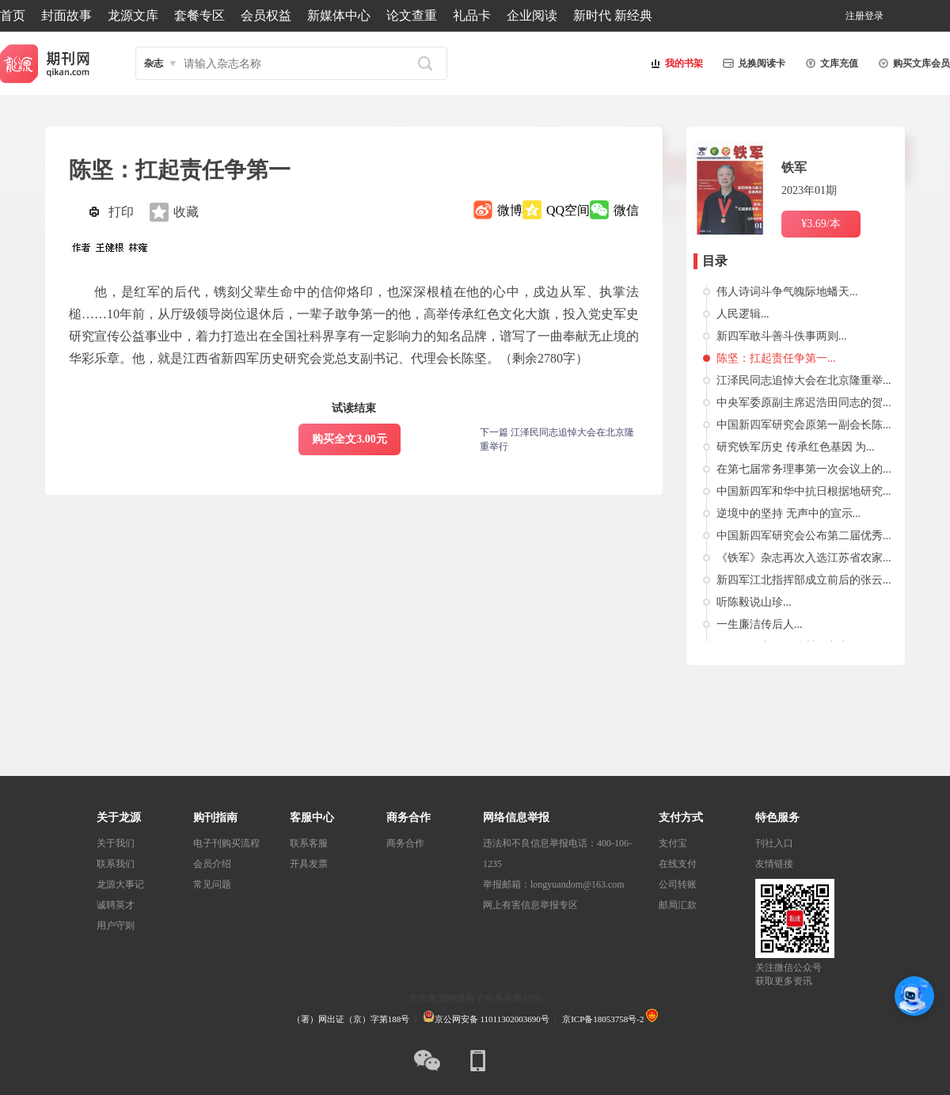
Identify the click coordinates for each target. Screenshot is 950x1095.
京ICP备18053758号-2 (603, 1019)
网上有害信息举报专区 (530, 905)
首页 (12, 15)
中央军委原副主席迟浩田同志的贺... (803, 403)
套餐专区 (199, 15)
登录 (874, 15)
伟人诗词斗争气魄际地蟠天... (787, 292)
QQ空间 (568, 210)
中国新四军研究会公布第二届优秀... (803, 536)
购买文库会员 (912, 63)
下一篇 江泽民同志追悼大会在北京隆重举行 (557, 439)
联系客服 (309, 843)
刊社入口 (774, 843)
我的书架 (674, 63)
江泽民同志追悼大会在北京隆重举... (803, 380)
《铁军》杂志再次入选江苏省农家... (803, 558)
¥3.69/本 (820, 224)
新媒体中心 (338, 15)
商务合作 (405, 843)
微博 (509, 210)
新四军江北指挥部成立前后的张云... (803, 580)
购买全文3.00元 (349, 439)
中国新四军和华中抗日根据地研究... (803, 491)
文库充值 (829, 63)
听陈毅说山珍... (754, 602)
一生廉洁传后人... (759, 624)
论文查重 (411, 15)
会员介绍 (212, 863)
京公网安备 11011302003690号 (486, 1019)
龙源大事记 (120, 884)
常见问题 (212, 884)
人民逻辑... (743, 314)
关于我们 (116, 843)
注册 (855, 15)
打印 (121, 212)
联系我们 (116, 863)
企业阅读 (532, 15)
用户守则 (116, 925)
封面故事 (66, 15)
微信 (626, 210)
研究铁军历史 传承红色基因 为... (795, 447)
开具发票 (309, 863)
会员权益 (266, 15)
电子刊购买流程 (226, 843)
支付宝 (673, 843)
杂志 (153, 63)
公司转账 (678, 884)
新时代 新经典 (612, 15)
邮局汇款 (678, 905)
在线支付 (678, 863)
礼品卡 (472, 15)
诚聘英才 (116, 905)
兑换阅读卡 (752, 63)
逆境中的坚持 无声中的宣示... (788, 513)
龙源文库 (133, 15)
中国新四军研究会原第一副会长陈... (803, 425)
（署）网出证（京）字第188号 (351, 1019)
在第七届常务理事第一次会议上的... (803, 469)
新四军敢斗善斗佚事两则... (781, 336)
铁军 (794, 167)
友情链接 (774, 863)
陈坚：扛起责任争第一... (776, 358)
